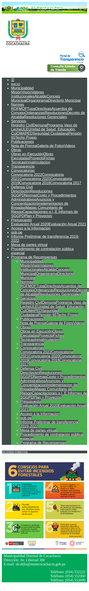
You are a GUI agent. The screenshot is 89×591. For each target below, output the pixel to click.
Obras (16, 150)
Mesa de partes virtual (29, 245)
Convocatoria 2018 (34, 183)
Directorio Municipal (64, 100)
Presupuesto (21, 220)
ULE (24, 129)
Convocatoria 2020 (34, 179)
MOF (23, 109)
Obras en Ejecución (27, 154)
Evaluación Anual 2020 (30, 224)
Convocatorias (23, 170)
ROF (15, 109)
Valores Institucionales (27, 94)
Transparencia (23, 166)
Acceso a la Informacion (30, 228)
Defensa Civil (22, 187)
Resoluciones (56, 113)
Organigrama (37, 100)
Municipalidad (22, 88)
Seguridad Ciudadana (50, 133)
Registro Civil (22, 125)
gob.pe (16, 232)
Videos (69, 146)
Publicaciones (22, 142)
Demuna (40, 125)
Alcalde (40, 96)
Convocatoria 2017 (65, 183)
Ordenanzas (35, 113)
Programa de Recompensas (34, 257)
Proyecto (36, 158)
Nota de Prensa (24, 146)
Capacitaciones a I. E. (41, 212)
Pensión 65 (47, 315)
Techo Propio (26, 138)
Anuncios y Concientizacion (32, 201)
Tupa (31, 109)
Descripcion (20, 191)
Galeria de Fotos (50, 146)
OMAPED (25, 133)
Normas (17, 105)
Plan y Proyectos (38, 216)
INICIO (15, 84)
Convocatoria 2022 (26, 175)
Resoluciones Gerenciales (45, 117)
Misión (16, 92)
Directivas (43, 109)
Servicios (18, 121)
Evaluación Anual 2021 (67, 224)
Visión (27, 92)
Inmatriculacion (37, 162)
